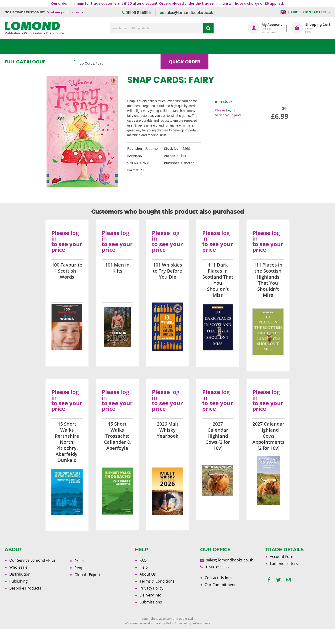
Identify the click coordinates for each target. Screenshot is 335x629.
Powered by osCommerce (192, 623)
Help (144, 567)
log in (230, 110)
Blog (226, 46)
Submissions (151, 602)
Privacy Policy (151, 588)
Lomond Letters (284, 563)
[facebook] (269, 579)
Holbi (169, 623)
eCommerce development (143, 623)
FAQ (143, 560)
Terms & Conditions (157, 581)
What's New (108, 46)
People (80, 567)
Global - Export (87, 574)
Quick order (188, 46)
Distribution (19, 574)
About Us (261, 46)
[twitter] (278, 579)
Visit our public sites (63, 12)
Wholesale (18, 567)
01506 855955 (138, 12)
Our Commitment (220, 584)
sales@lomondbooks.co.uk (189, 12)
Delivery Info (150, 595)
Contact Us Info (218, 577)
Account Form (282, 556)
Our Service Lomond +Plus (32, 560)
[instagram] (288, 579)
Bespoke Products (25, 588)
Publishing (18, 581)
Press (79, 560)
